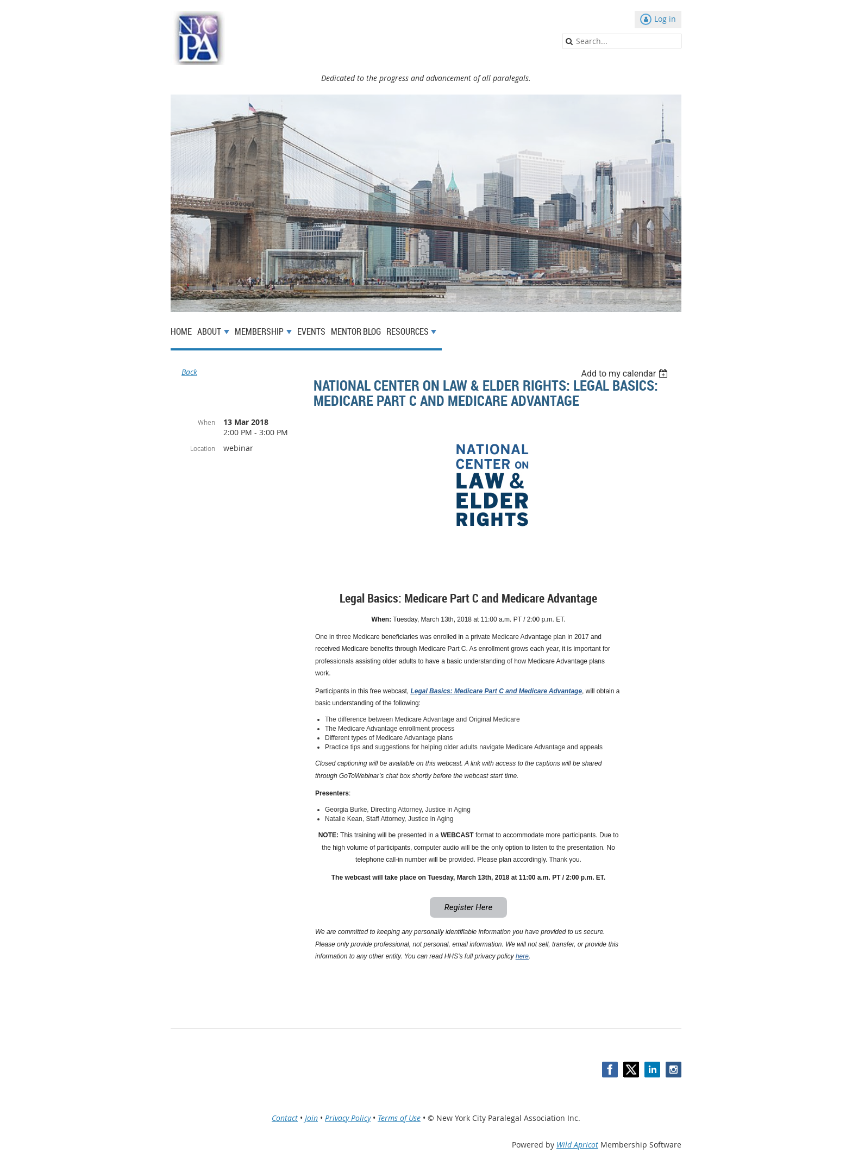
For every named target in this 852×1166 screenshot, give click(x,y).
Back (189, 372)
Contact (285, 1118)
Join (311, 1118)
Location (202, 448)
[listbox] (626, 373)
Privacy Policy (348, 1118)
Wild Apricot (577, 1144)
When (206, 422)
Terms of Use (399, 1118)
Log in (665, 19)
